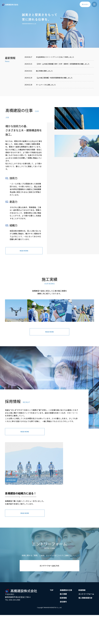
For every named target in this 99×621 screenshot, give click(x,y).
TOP (51, 596)
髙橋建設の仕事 (66, 596)
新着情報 (81, 596)
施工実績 (63, 600)
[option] (49, 24)
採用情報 (63, 604)
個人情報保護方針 (85, 604)
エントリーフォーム (86, 600)
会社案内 (63, 608)
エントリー (85, 4)
